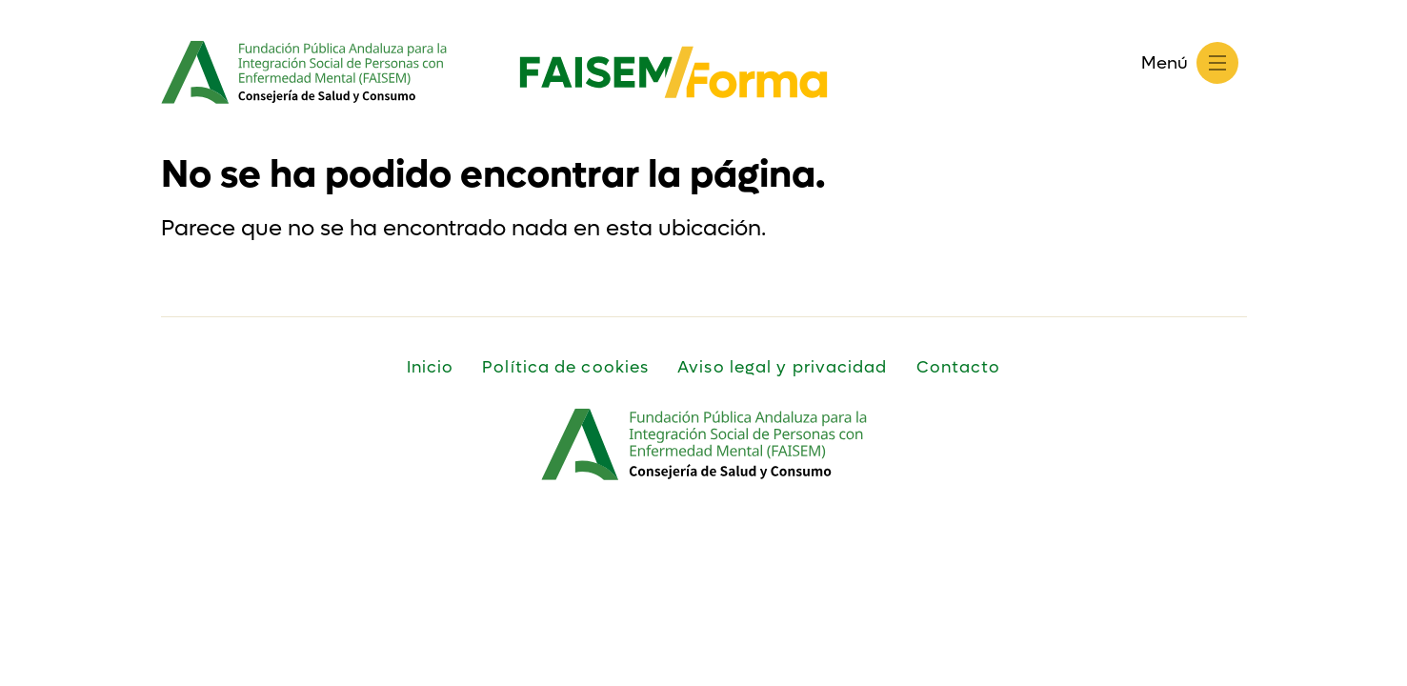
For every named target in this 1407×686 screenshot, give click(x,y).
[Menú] (1217, 63)
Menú (1164, 63)
